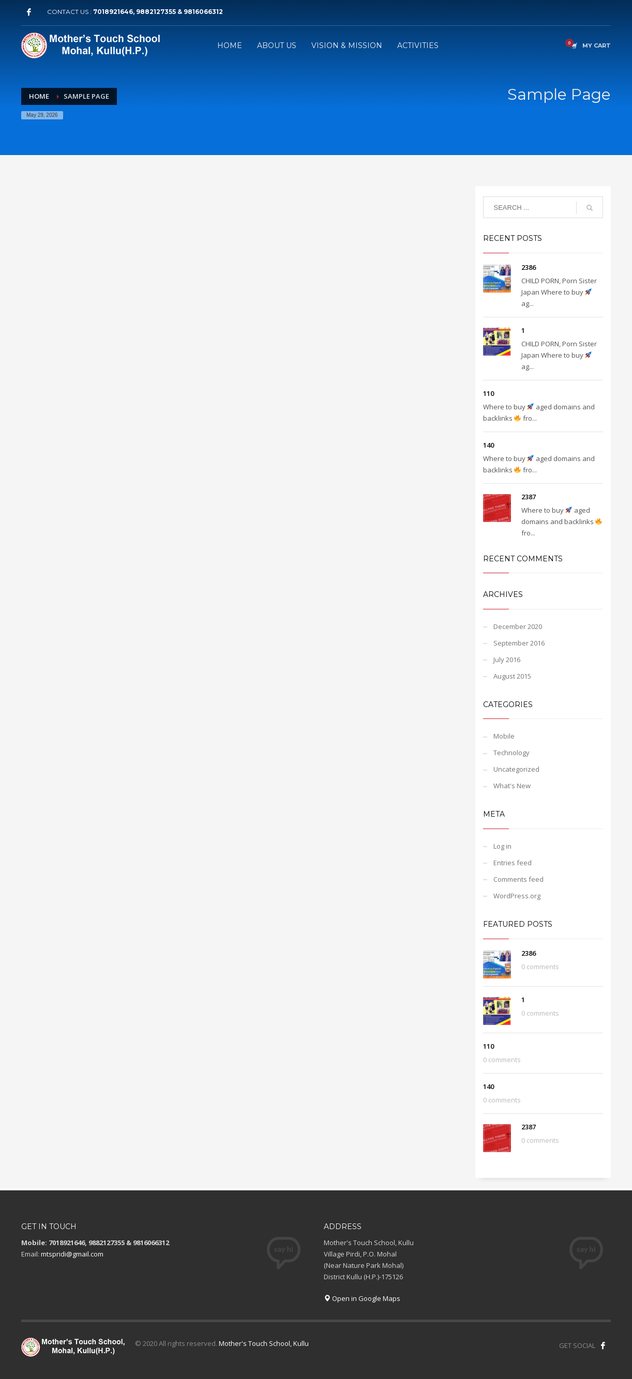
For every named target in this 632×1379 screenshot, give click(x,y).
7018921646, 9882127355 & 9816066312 (158, 12)
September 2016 (519, 643)
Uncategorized (516, 769)
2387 (528, 496)
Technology (511, 752)
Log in (502, 846)
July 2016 (506, 659)
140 (488, 445)
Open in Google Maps (362, 1298)
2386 (528, 267)
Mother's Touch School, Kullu (264, 1343)
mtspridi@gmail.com (72, 1254)
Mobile (504, 736)
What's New (512, 785)
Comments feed (518, 879)
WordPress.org (516, 895)
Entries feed (512, 862)
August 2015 (512, 676)
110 (488, 393)
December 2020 (517, 626)
